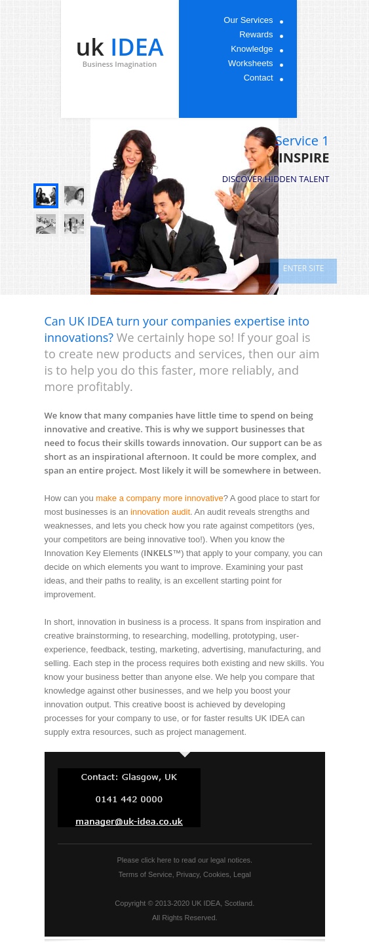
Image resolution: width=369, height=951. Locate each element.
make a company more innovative (159, 498)
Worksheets (250, 63)
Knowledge (252, 49)
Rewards (256, 34)
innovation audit (160, 512)
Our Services (248, 20)
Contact (258, 78)
